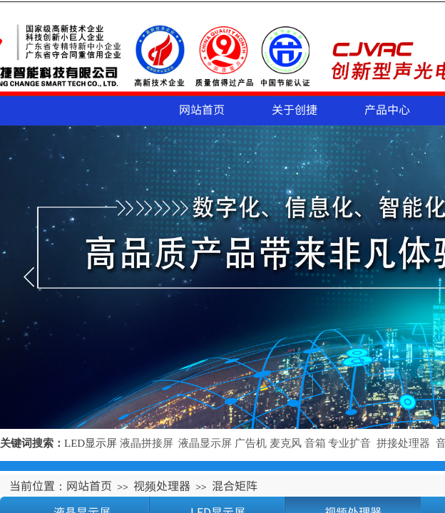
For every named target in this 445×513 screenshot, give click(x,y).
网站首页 (202, 109)
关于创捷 (294, 109)
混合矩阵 (234, 485)
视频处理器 (161, 485)
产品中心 (387, 109)
